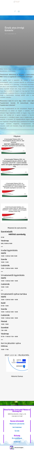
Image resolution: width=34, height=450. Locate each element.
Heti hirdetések (17, 427)
